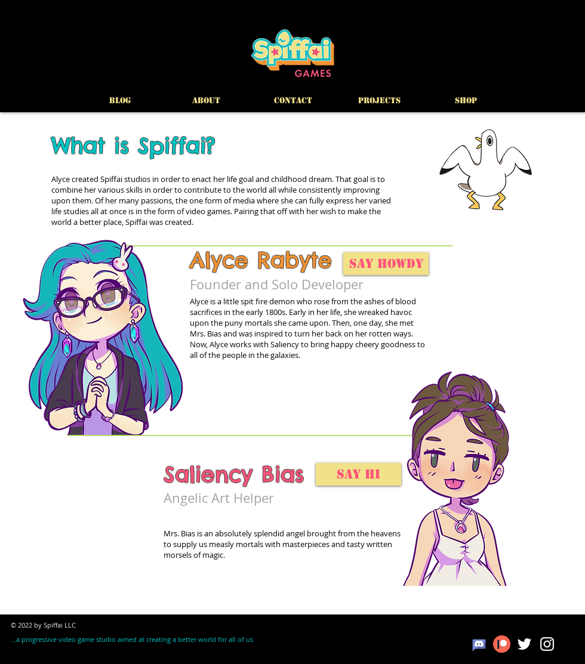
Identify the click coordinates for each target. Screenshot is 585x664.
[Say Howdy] (386, 263)
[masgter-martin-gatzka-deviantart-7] (479, 644)
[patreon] (501, 644)
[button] (379, 101)
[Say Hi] (358, 474)
